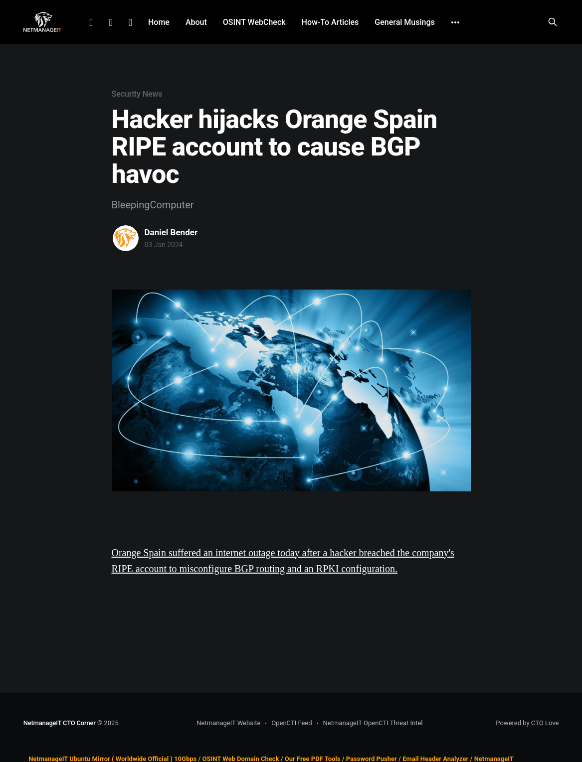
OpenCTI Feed (291, 723)
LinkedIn (91, 22)
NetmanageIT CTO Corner (59, 723)
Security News (137, 94)
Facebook (110, 22)
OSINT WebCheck (254, 22)
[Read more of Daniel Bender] (126, 238)
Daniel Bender (171, 232)
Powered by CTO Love (527, 723)
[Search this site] (553, 22)
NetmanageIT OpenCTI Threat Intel (373, 723)
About (196, 22)
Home (159, 22)
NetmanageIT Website (228, 723)
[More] (455, 22)
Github (130, 22)
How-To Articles (330, 22)
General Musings (404, 22)
